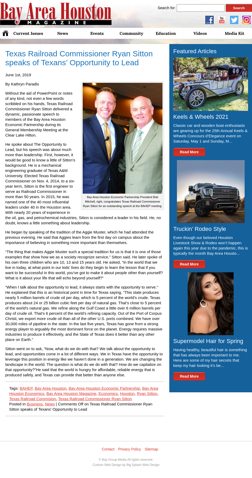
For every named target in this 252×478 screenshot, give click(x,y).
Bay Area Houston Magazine (71, 393)
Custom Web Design (106, 465)
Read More (189, 152)
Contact (108, 449)
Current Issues (28, 33)
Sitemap (151, 449)
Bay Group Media (114, 459)
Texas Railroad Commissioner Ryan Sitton (95, 398)
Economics (108, 393)
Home (5, 33)
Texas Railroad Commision (32, 398)
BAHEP (26, 388)
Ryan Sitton (147, 393)
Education (166, 33)
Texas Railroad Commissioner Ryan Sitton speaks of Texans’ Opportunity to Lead (79, 58)
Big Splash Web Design (143, 465)
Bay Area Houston (50, 388)
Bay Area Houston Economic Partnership (104, 388)
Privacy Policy (129, 449)
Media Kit (234, 33)
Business (35, 404)
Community (131, 33)
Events (97, 33)
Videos (200, 33)
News (62, 33)
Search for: (167, 8)
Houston (127, 393)
